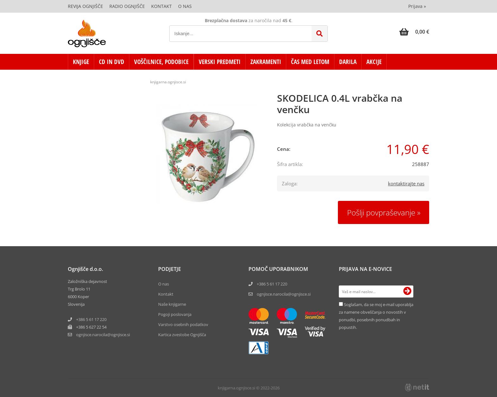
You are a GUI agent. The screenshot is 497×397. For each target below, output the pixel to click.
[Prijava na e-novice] (407, 291)
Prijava (417, 6)
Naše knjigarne (172, 304)
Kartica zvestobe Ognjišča (182, 334)
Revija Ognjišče (85, 6)
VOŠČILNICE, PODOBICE (161, 62)
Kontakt (161, 6)
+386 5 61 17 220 (91, 319)
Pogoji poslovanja (174, 314)
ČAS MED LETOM (310, 62)
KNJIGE (81, 62)
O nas (185, 6)
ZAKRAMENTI (265, 62)
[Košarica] (414, 31)
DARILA (348, 62)
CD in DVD (111, 62)
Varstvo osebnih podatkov (183, 324)
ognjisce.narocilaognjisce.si (103, 334)
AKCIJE (374, 62)
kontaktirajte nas (406, 183)
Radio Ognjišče (127, 6)
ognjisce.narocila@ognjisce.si (284, 294)
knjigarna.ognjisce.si (168, 82)
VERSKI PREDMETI (220, 62)
